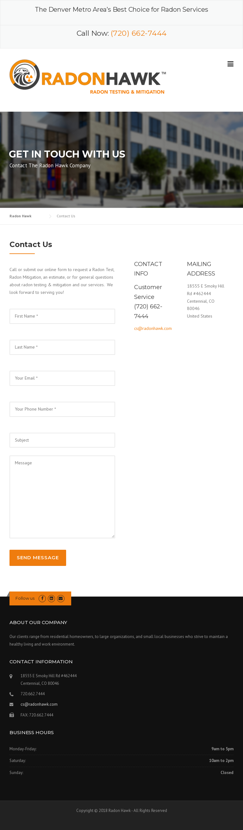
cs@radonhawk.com (153, 328)
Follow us (25, 598)
